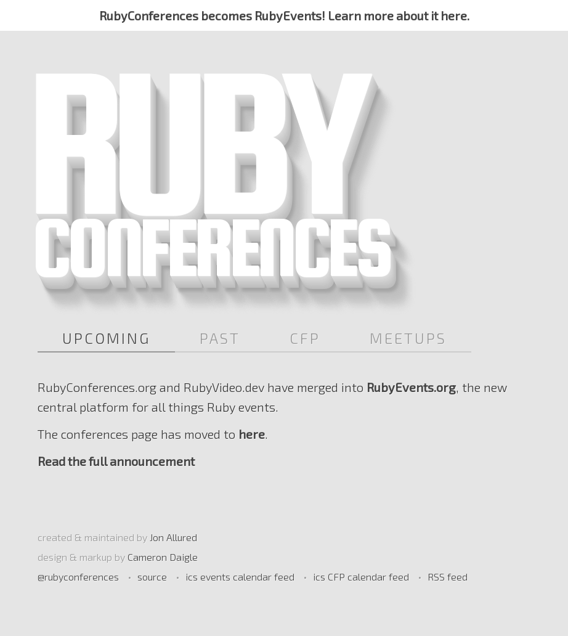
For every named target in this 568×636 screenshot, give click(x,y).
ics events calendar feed (239, 576)
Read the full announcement (116, 461)
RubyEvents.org (411, 387)
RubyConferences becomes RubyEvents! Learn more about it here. (284, 15)
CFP (305, 338)
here (251, 433)
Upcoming (106, 338)
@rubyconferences (78, 576)
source (152, 576)
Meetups (408, 338)
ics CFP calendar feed (361, 576)
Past (220, 338)
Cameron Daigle (163, 557)
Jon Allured (173, 537)
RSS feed (448, 576)
